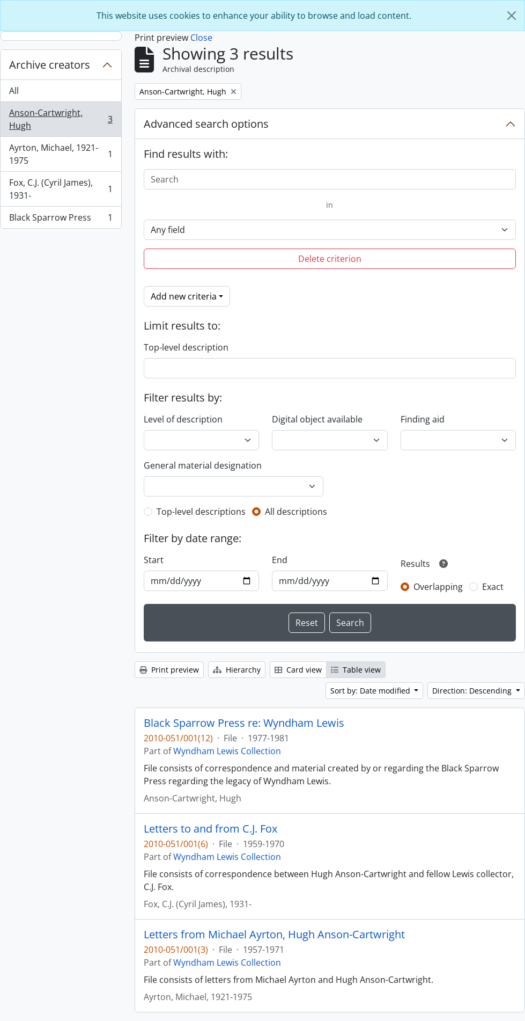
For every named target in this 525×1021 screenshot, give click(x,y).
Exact (493, 587)
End (279, 560)
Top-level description (186, 347)
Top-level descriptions (201, 511)
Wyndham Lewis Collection (227, 751)
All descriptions (296, 511)
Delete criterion (329, 259)
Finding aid (423, 419)
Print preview (169, 670)
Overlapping (438, 587)
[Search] (330, 179)
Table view (356, 670)
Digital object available (317, 419)
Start (154, 560)
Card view (298, 670)
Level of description (183, 419)
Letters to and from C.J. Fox (210, 828)
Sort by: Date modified (371, 690)
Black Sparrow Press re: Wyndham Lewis (244, 723)
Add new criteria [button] (184, 296)
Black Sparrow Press (61, 219)
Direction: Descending (473, 690)
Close (201, 37)
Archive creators (49, 64)
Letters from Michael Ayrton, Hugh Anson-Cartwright (274, 934)
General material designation (203, 465)
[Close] (511, 16)
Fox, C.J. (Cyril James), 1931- (61, 189)
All (14, 91)
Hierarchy (237, 670)
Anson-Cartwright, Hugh (61, 119)
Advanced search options (206, 123)
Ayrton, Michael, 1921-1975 (61, 154)
